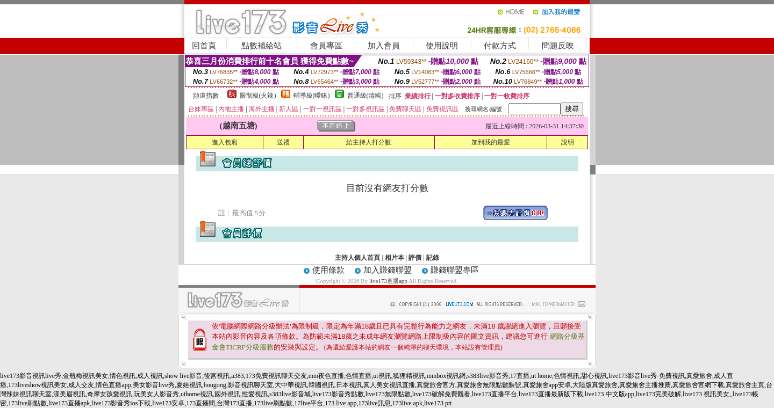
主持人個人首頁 (357, 257)
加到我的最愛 (490, 142)
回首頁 (204, 45)
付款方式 (500, 45)
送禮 (283, 142)
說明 (567, 142)
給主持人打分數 (368, 142)
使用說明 (442, 45)
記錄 (432, 257)
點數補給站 (261, 45)
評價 (414, 257)
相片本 (394, 257)
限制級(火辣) (258, 95)
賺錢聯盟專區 (455, 270)
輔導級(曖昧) (311, 95)
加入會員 (384, 45)
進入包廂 (225, 142)
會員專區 (326, 45)
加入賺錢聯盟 (387, 270)
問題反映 (558, 45)
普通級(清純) (365, 95)
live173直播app (388, 281)
